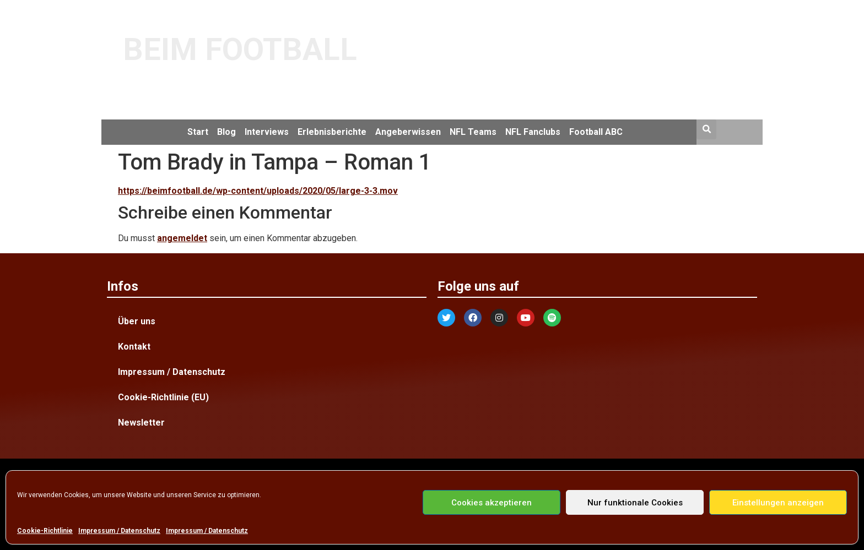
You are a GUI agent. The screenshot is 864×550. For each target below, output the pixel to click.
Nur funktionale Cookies (635, 503)
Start (197, 132)
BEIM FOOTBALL (240, 49)
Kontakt (134, 346)
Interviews (267, 132)
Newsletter (141, 422)
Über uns (136, 321)
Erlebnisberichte (332, 132)
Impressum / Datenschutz (119, 531)
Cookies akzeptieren (491, 503)
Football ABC (596, 132)
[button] (706, 129)
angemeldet (182, 238)
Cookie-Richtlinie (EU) (163, 397)
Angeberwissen (408, 132)
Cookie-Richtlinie (45, 531)
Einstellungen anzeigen (778, 503)
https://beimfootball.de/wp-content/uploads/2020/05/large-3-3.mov (258, 191)
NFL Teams (473, 132)
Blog (226, 132)
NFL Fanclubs (532, 132)
